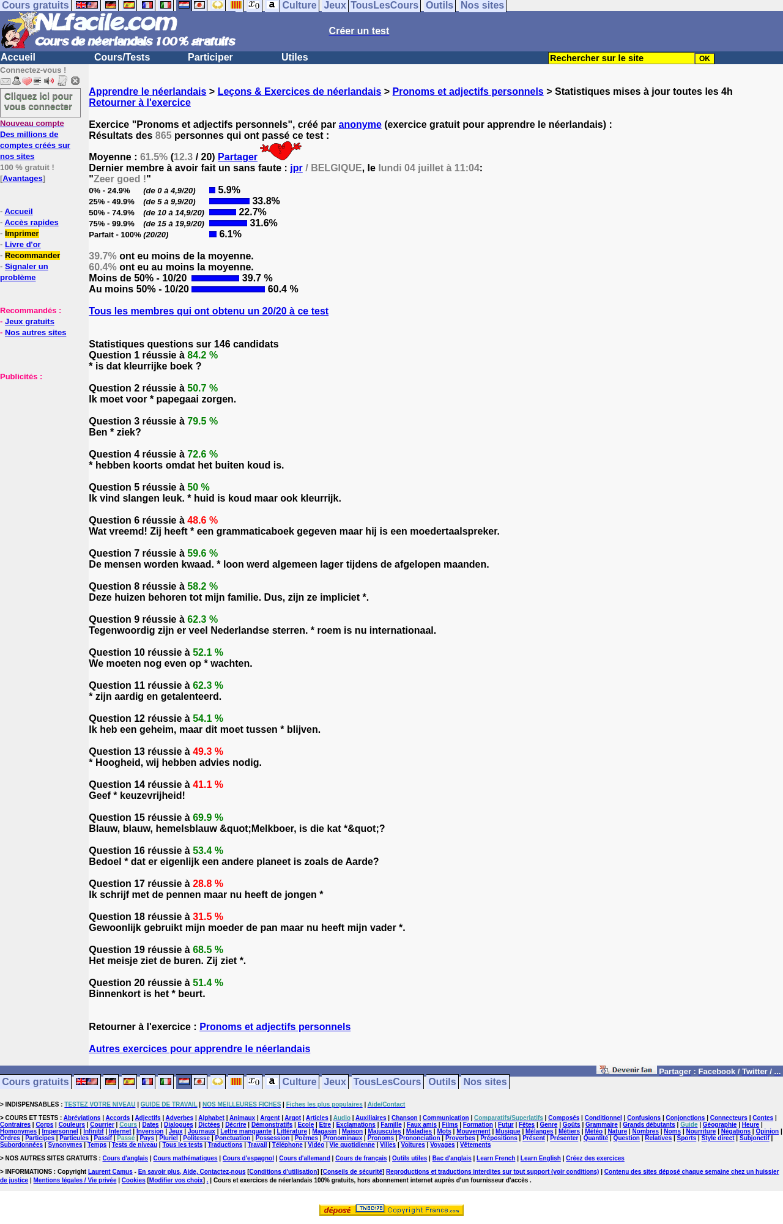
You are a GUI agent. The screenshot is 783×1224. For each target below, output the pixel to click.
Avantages (22, 178)
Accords (117, 1118)
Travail (257, 1144)
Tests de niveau (134, 1144)
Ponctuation (233, 1138)
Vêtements (475, 1144)
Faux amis (422, 1124)
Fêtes (527, 1124)
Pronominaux (342, 1138)
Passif (103, 1138)
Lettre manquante (246, 1131)
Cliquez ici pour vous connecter (38, 101)
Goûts (572, 1124)
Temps (97, 1144)
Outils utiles (409, 1158)
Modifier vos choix (176, 1180)
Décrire (235, 1124)
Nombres (646, 1131)
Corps (44, 1124)
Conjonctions (685, 1118)
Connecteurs (729, 1118)
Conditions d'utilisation (283, 1171)
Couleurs (72, 1124)
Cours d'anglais (126, 1158)
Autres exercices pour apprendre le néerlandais (199, 1049)
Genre (549, 1124)
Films (450, 1124)
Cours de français (361, 1158)
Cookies (134, 1180)
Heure (750, 1124)
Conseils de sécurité (352, 1171)
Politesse (196, 1138)
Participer (210, 57)
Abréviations (82, 1118)
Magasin (324, 1131)
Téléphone (287, 1144)
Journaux (201, 1131)
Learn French (496, 1158)
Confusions (644, 1118)
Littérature (292, 1131)
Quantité (596, 1138)
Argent (270, 1118)
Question (627, 1138)
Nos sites (485, 1082)
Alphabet (211, 1118)
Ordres (10, 1138)
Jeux (335, 1082)
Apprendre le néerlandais (147, 91)
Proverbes (460, 1138)
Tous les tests (182, 1144)
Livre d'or (23, 244)
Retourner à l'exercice (140, 102)
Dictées (209, 1124)
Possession (273, 1138)
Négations (736, 1131)
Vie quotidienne (352, 1144)
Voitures (413, 1144)
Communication (446, 1118)
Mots (444, 1131)
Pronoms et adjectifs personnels (468, 91)
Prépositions (499, 1138)
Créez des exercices (595, 1158)
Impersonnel (60, 1131)
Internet (120, 1131)
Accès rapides (31, 222)
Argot (292, 1118)
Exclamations (355, 1124)
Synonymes (65, 1144)
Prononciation (419, 1138)
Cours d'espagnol (248, 1158)
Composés (563, 1118)
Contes (762, 1118)
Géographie (720, 1124)
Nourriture (701, 1131)
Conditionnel (603, 1118)
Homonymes (18, 1131)
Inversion (149, 1131)
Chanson (405, 1118)
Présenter (564, 1138)
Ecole (306, 1124)
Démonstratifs (271, 1124)
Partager (238, 157)
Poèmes (306, 1138)
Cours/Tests (122, 57)
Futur (506, 1124)
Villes (388, 1144)
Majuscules (384, 1131)
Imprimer (22, 233)
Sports (687, 1138)
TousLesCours (387, 1082)
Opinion (767, 1131)
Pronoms (381, 1138)
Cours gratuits (35, 1082)
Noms (672, 1131)
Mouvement (473, 1131)
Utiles (294, 57)
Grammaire (601, 1124)
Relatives (658, 1138)
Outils (442, 1082)
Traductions (225, 1144)
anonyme (360, 124)
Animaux (242, 1118)
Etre (325, 1124)
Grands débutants (649, 1124)
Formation (478, 1124)
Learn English (541, 1158)
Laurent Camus (110, 1171)
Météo (594, 1131)
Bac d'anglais (452, 1158)
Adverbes (180, 1118)
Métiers (569, 1131)
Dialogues (178, 1124)
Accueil (18, 57)
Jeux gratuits (29, 321)
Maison (352, 1131)
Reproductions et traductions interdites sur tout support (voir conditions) (492, 1171)
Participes (39, 1138)
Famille (390, 1124)
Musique (508, 1131)
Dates (150, 1124)
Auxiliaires (371, 1118)
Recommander (32, 255)
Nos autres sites (35, 332)
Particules (74, 1138)
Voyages (442, 1144)
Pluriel (168, 1138)
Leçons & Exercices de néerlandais (300, 91)
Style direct (718, 1138)
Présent (533, 1138)
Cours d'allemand (304, 1158)
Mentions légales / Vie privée (75, 1180)
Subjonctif (755, 1138)
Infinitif (93, 1131)
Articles (317, 1118)
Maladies (419, 1131)
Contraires (15, 1124)
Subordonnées (21, 1144)
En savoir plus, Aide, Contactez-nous (192, 1171)
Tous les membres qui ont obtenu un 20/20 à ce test (208, 311)
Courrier (102, 1124)
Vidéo (316, 1144)
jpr (296, 168)
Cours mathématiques (186, 1158)
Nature (618, 1131)
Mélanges (539, 1131)
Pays (147, 1138)
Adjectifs (147, 1118)
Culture (300, 1082)
